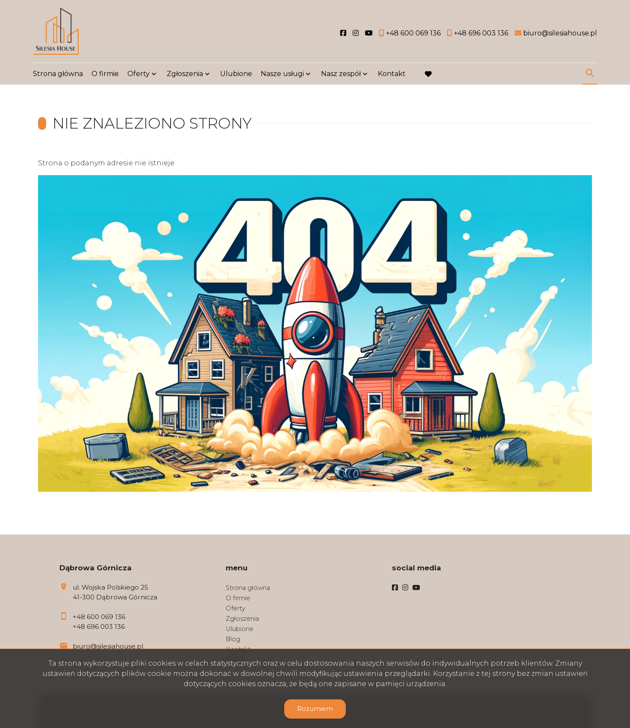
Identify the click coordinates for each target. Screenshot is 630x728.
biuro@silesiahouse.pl (108, 646)
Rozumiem (315, 709)
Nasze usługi (282, 74)
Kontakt (392, 74)
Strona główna (58, 74)
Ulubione (236, 74)
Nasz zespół (341, 74)
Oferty (138, 74)
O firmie (105, 74)
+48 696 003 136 (99, 626)
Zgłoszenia (185, 74)
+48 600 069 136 (99, 617)
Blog (233, 639)
